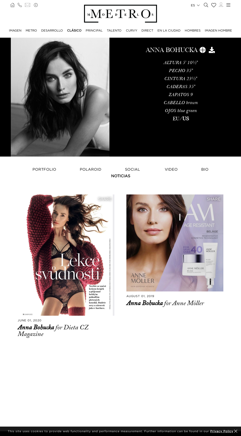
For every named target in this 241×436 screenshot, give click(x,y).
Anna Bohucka (36, 327)
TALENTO (114, 30)
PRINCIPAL (94, 30)
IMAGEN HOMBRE (218, 30)
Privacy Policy (221, 431)
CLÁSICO (74, 30)
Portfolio (44, 169)
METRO (31, 30)
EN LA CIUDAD (169, 30)
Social (132, 169)
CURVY (131, 30)
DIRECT (147, 30)
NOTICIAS (120, 176)
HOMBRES (193, 30)
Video (171, 169)
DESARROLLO (52, 30)
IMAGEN (15, 30)
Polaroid (90, 169)
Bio (205, 169)
